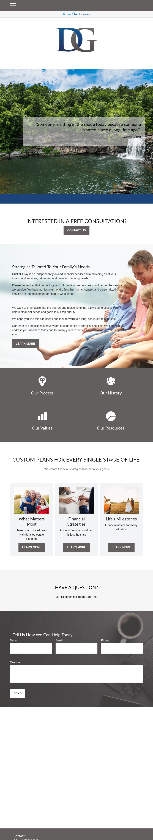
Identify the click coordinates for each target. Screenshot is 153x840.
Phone (105, 640)
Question (15, 662)
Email (59, 640)
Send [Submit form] (17, 693)
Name (14, 640)
